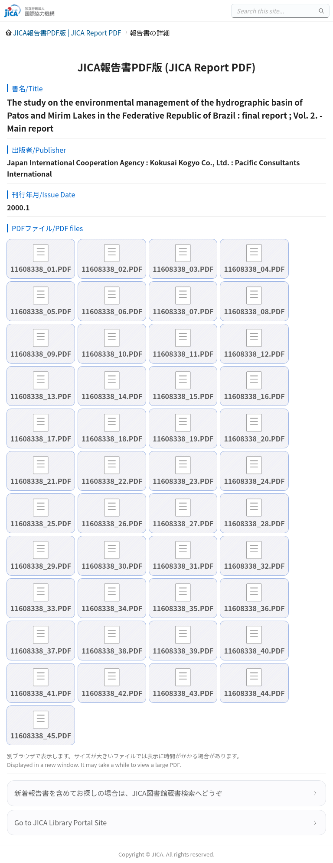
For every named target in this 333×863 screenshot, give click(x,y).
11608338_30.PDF (112, 565)
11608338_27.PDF (183, 523)
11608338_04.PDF (254, 269)
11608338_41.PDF (40, 693)
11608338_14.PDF (112, 396)
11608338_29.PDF (40, 565)
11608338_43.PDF (183, 693)
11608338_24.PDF (254, 481)
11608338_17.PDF (40, 438)
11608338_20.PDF (254, 438)
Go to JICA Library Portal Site (60, 822)
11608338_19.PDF (183, 438)
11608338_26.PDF (112, 523)
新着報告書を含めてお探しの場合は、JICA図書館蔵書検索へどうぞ (118, 793)
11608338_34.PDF (112, 608)
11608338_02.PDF (112, 269)
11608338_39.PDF (183, 650)
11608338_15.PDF (183, 396)
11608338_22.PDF (112, 481)
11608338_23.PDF (183, 481)
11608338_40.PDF (254, 650)
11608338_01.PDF (40, 269)
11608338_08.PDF (254, 311)
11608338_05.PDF (40, 311)
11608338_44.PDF (254, 693)
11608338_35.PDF (183, 608)
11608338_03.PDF (183, 269)
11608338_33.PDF (40, 608)
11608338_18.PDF (112, 438)
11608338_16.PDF (254, 396)
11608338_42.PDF (112, 693)
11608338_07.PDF (183, 311)
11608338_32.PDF (254, 565)
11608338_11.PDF (183, 353)
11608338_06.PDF (112, 311)
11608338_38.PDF (112, 650)
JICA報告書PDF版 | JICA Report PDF (67, 32)
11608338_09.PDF (40, 353)
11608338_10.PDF (112, 353)
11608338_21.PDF (40, 481)
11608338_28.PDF (254, 523)
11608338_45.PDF (40, 735)
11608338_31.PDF (183, 565)
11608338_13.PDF (40, 396)
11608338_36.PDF (254, 608)
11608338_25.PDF (40, 523)
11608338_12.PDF (254, 353)
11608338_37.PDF (40, 650)
